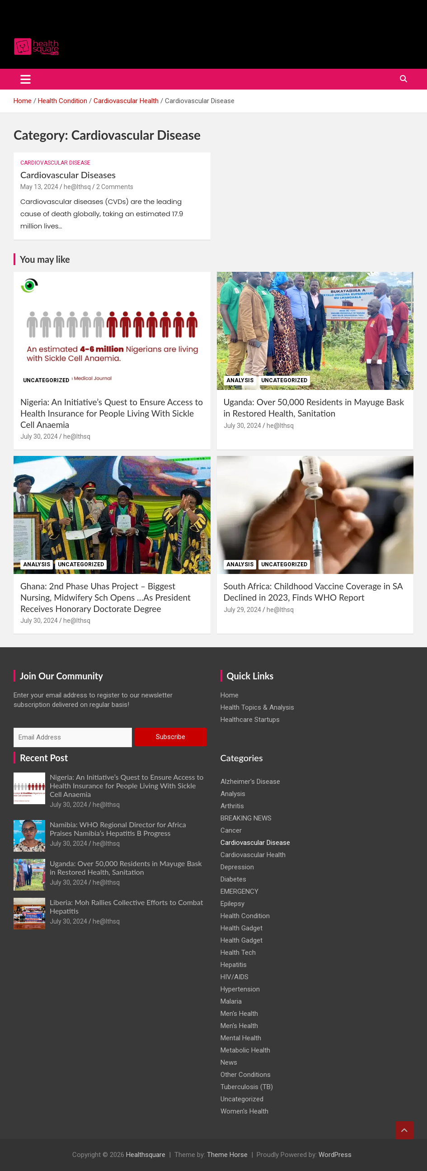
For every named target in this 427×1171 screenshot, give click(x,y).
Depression (237, 867)
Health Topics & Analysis (257, 707)
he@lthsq (77, 186)
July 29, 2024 (242, 609)
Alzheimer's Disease (250, 782)
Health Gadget (242, 928)
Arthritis (232, 806)
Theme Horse (227, 1155)
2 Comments (114, 186)
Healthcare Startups (250, 720)
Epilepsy (232, 904)
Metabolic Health (245, 1050)
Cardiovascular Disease (55, 163)
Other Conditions (246, 1075)
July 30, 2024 (39, 436)
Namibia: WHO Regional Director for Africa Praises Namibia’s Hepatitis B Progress (118, 828)
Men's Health (239, 1014)
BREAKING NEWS (246, 818)
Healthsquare (145, 1155)
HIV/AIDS (235, 977)
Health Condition (245, 916)
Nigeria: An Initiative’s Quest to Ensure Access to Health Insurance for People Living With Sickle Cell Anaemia (111, 413)
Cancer (231, 830)
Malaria (231, 1001)
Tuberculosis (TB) (247, 1087)
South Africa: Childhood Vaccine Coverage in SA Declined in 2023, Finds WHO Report (313, 591)
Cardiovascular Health (253, 855)
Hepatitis (234, 965)
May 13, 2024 (39, 186)
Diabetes (233, 879)
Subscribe (170, 737)
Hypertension (240, 989)
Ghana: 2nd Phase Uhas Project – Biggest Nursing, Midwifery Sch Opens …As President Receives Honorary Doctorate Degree (105, 597)
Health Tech (238, 952)
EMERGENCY (239, 891)
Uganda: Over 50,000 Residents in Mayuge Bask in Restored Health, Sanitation (314, 407)
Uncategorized (46, 380)
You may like (45, 259)
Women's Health (244, 1111)
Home (230, 695)
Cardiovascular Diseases (68, 174)
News (229, 1062)
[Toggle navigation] (26, 79)
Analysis (239, 380)
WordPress (335, 1155)
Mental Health (241, 1038)
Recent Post (44, 757)
